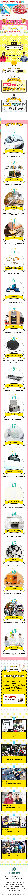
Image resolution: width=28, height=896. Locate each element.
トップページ (7, 883)
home (2, 15)
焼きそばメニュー (19, 886)
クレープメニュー (8, 886)
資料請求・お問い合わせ (17, 888)
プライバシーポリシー (14, 890)
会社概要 (6, 888)
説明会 (20, 884)
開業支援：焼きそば (11, 884)
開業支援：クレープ (18, 883)
